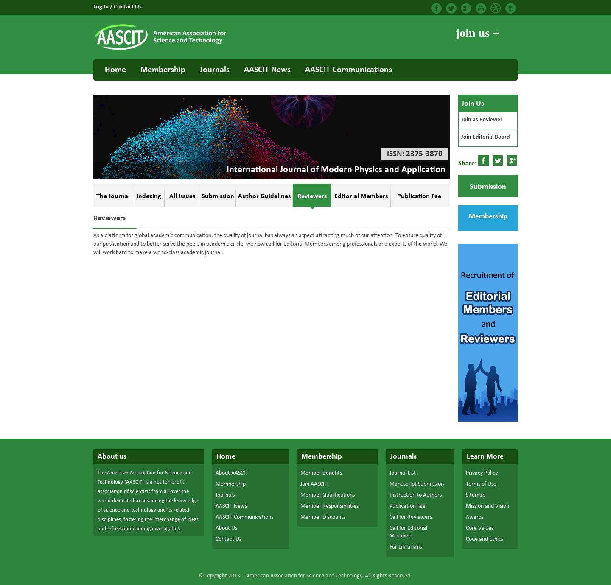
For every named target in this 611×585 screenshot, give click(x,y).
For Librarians (406, 547)
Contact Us (128, 7)
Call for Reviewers (411, 517)
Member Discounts (322, 517)
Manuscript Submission (417, 484)
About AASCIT (232, 473)
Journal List (403, 473)
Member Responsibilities (329, 506)
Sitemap (475, 495)
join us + (477, 32)
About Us (226, 528)
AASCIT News (267, 70)
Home (115, 70)
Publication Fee (408, 506)
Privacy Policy (482, 473)
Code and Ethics (484, 539)
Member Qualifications (327, 495)
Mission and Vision (487, 506)
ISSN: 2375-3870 (415, 154)
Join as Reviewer (481, 120)
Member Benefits (321, 473)
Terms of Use (481, 484)
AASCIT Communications (348, 70)
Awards (475, 517)
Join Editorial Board (485, 137)
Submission (488, 187)
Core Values (479, 528)
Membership (162, 70)
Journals (215, 70)
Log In (101, 7)
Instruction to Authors (416, 495)
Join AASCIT (314, 484)
